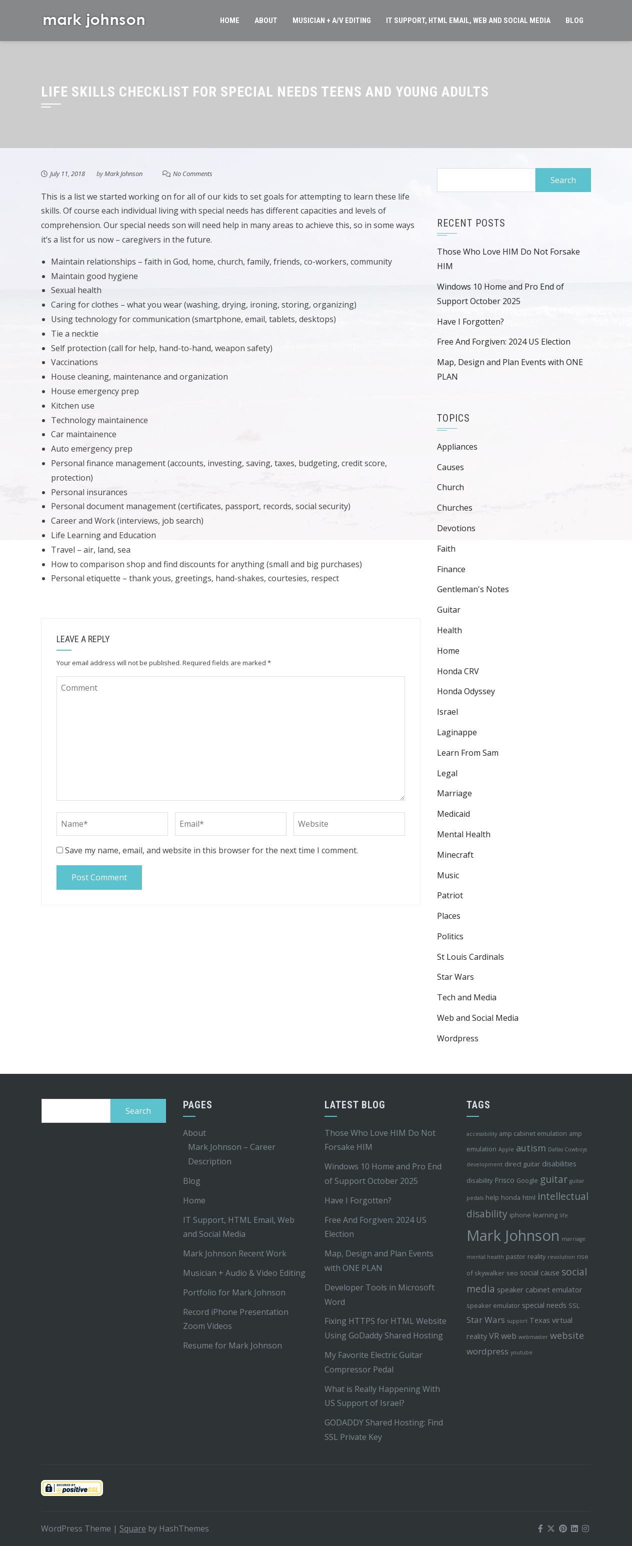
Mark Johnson (123, 173)
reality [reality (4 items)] (537, 1256)
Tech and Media (466, 997)
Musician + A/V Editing (331, 20)
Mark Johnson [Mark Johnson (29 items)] (513, 1235)
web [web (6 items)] (508, 1335)
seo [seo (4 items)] (512, 1272)
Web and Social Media (477, 1017)
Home (230, 20)
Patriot (450, 895)
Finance (451, 569)
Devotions (456, 528)
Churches (454, 507)
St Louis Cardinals (470, 956)
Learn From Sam (467, 752)
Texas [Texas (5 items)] (540, 1320)
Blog (575, 20)
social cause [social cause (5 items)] (540, 1272)
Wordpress (457, 1038)
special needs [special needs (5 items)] (544, 1305)
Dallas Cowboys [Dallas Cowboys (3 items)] (567, 1149)
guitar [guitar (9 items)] (554, 1179)
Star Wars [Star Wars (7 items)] (485, 1319)
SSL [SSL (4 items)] (574, 1305)
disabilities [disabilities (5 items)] (559, 1163)
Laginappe (457, 732)
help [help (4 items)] (492, 1197)
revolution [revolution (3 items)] (561, 1256)
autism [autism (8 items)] (531, 1148)
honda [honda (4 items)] (510, 1197)
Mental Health (463, 834)
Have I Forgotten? (470, 321)
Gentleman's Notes (473, 589)
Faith (446, 548)
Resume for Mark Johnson (232, 1345)
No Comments (192, 173)
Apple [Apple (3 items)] (506, 1149)
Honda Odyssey (466, 691)
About (266, 20)
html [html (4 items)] (529, 1197)
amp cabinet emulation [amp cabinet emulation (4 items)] (533, 1133)
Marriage (454, 793)
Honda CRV (458, 671)
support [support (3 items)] (517, 1320)
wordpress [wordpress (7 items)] (487, 1351)
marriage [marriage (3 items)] (574, 1238)
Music (448, 875)
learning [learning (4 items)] (545, 1214)
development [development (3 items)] (484, 1164)
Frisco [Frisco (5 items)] (504, 1180)
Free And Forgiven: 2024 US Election (503, 341)
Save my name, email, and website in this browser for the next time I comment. (211, 850)
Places (448, 915)
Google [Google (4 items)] (527, 1180)
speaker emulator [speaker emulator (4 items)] (493, 1305)
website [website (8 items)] (567, 1335)
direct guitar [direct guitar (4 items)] (522, 1163)
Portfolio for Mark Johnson (234, 1292)
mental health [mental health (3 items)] (485, 1256)
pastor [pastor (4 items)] (516, 1256)
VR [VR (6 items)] (494, 1335)
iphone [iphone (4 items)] (520, 1214)
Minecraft (455, 854)
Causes (450, 467)
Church (450, 487)
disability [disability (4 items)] (479, 1180)
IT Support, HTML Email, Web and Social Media (468, 20)
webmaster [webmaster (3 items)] (533, 1336)
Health (449, 630)
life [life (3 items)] (564, 1215)
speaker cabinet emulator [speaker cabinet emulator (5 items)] (539, 1289)
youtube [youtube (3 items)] (521, 1352)
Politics (450, 936)
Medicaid (453, 813)
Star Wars (455, 976)
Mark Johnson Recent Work (234, 1253)
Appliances (457, 446)
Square (133, 1528)
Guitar (448, 609)
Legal (447, 773)
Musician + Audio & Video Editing (244, 1272)
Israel (447, 711)
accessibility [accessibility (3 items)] (481, 1133)
